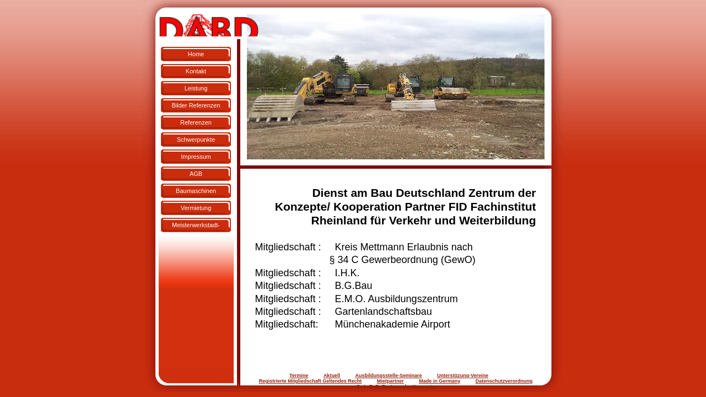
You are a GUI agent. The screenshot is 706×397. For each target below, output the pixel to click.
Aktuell (332, 375)
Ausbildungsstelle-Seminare (388, 375)
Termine (298, 375)
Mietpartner (390, 381)
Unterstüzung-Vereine (462, 375)
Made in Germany (439, 381)
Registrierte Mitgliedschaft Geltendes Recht (310, 381)
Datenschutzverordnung (504, 381)
